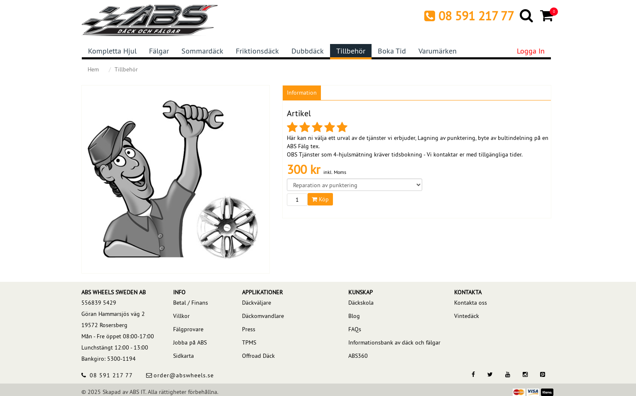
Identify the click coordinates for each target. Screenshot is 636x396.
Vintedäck (466, 316)
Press (248, 329)
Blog (354, 316)
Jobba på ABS (190, 342)
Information (302, 92)
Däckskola (361, 302)
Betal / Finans (190, 302)
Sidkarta (183, 355)
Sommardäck (202, 51)
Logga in (531, 51)
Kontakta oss (470, 302)
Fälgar (159, 51)
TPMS (249, 342)
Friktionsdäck (257, 51)
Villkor (181, 316)
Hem (93, 69)
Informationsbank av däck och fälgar (394, 342)
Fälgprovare (188, 329)
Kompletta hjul (112, 51)
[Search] (527, 15)
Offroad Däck (258, 355)
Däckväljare (256, 302)
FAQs (354, 329)
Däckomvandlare (263, 316)
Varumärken (437, 51)
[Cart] (547, 15)
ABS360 (358, 355)
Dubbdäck (307, 51)
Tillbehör (350, 51)
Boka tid (392, 51)
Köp (320, 199)
